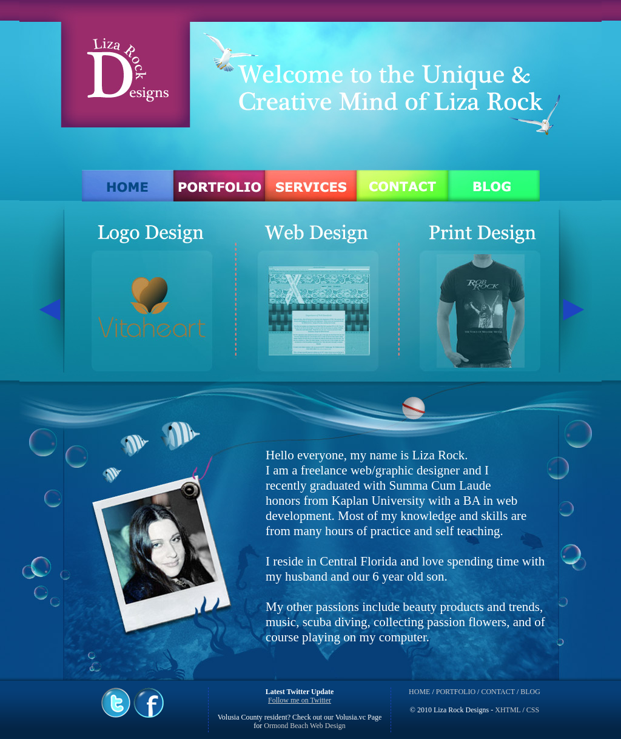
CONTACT (498, 691)
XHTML (507, 710)
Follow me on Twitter (299, 700)
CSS (532, 710)
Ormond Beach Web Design (303, 725)
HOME (419, 691)
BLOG (530, 691)
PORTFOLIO (455, 691)
